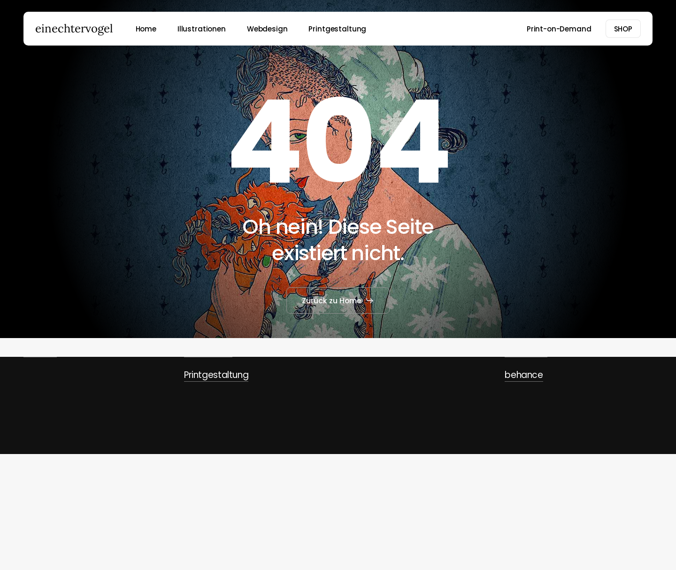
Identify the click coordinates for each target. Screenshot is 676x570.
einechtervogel (74, 28)
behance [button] (524, 375)
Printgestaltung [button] (216, 375)
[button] (338, 300)
